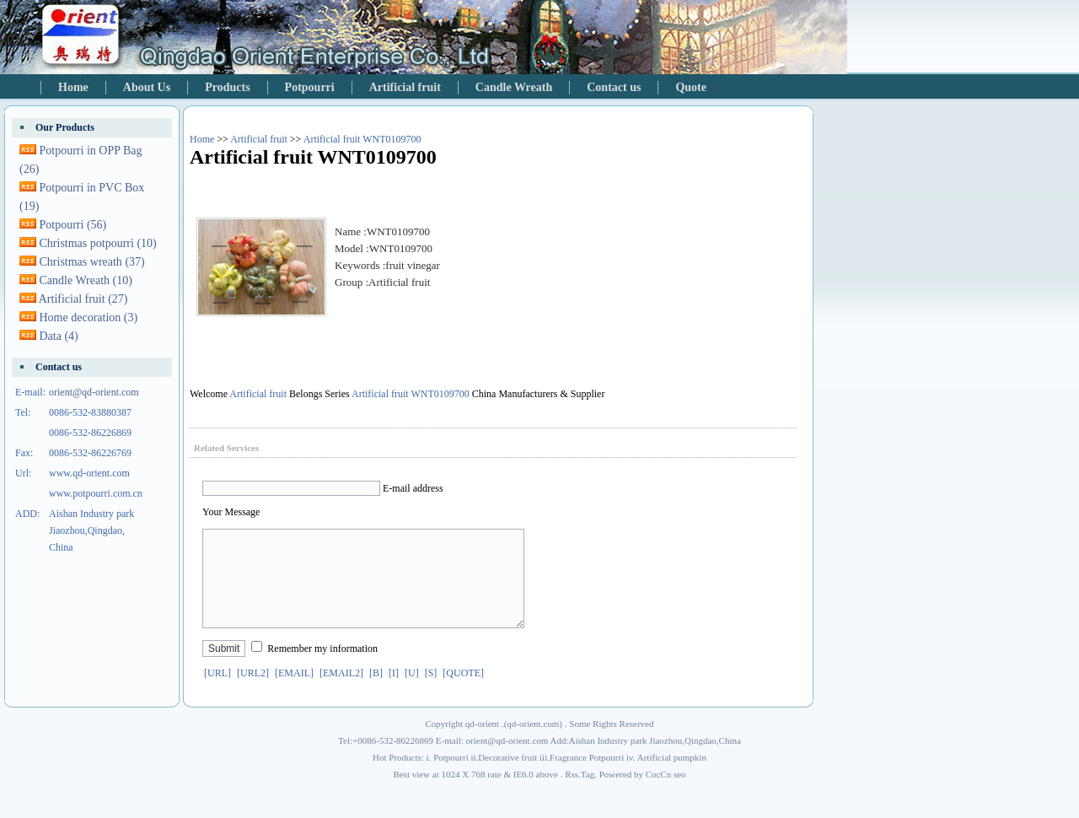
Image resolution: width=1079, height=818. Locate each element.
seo (680, 794)
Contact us (614, 87)
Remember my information (322, 669)
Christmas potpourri (98, 243)
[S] (431, 693)
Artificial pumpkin (671, 777)
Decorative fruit (507, 777)
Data (59, 336)
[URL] (217, 693)
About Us (146, 87)
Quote (690, 87)
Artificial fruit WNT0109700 (362, 139)
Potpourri (310, 87)
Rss (571, 794)
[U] (412, 693)
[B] (376, 693)
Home (73, 87)
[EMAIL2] (341, 693)
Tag (587, 794)
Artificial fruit (405, 87)
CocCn (659, 794)
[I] (394, 693)
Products (227, 87)
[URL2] (253, 693)
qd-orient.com (533, 744)
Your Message (231, 512)
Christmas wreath (92, 262)
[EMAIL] (294, 693)
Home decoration (89, 317)
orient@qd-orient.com (94, 392)
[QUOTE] (463, 693)
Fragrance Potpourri (587, 777)
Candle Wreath (513, 87)
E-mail (397, 488)
